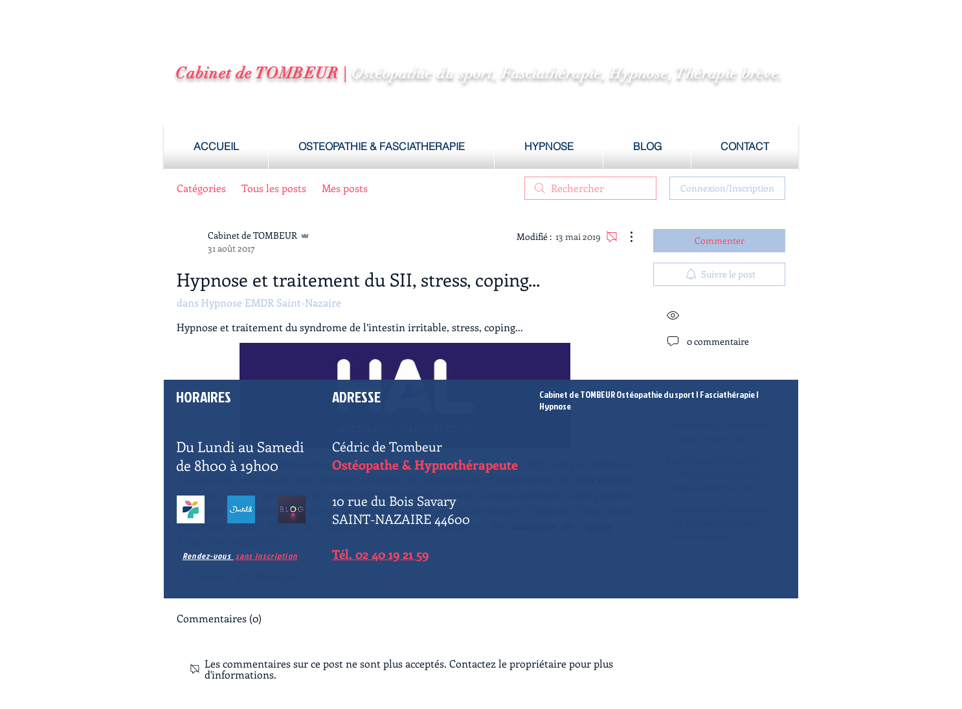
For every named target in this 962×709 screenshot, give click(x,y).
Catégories (201, 188)
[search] (590, 188)
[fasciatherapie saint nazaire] (241, 509)
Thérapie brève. (730, 73)
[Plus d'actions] (624, 237)
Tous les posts (273, 188)
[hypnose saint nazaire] (292, 509)
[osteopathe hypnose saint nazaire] (191, 509)
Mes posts (345, 188)
